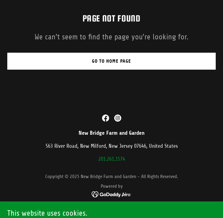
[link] (106, 118)
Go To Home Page (111, 61)
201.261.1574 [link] (111, 159)
